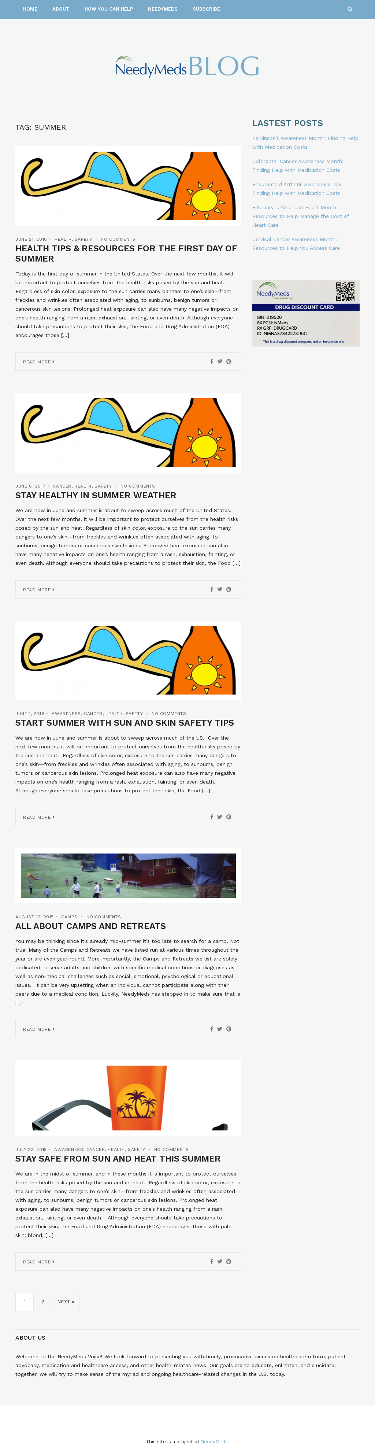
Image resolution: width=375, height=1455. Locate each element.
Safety (83, 239)
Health (63, 239)
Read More (39, 361)
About (61, 9)
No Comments (118, 239)
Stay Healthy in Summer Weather (96, 495)
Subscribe (206, 9)
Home (30, 9)
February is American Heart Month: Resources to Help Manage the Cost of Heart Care (300, 216)
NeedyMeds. (214, 1441)
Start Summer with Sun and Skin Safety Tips (124, 723)
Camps (69, 916)
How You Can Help (109, 9)
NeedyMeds (163, 9)
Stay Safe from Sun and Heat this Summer (118, 1159)
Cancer (62, 486)
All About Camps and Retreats (90, 926)
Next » (65, 1301)
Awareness (66, 713)
